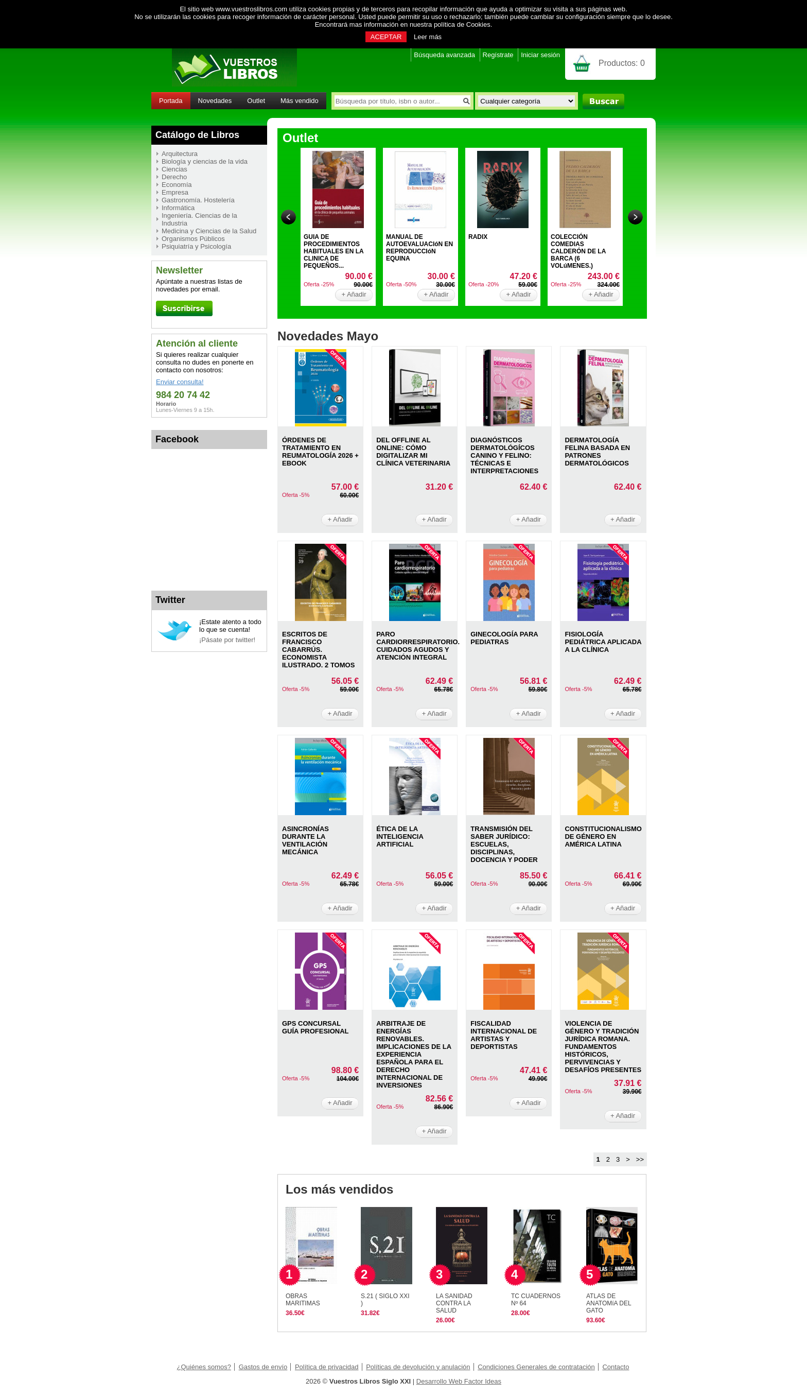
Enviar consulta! (180, 382)
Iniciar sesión (540, 55)
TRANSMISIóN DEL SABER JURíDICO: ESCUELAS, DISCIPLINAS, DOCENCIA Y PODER (504, 844)
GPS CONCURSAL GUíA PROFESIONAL (315, 1027)
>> (640, 1159)
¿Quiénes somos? (204, 1367)
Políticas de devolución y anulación (418, 1367)
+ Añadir (353, 294)
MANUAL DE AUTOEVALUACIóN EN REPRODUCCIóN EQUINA (419, 247)
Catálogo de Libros (197, 135)
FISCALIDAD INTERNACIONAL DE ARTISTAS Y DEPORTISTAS (503, 1035)
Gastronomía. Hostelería (198, 200)
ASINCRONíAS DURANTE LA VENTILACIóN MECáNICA (305, 840)
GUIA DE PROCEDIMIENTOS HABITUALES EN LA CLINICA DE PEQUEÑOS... (333, 251)
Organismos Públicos (193, 239)
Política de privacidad (327, 1367)
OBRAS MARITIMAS (303, 1299)
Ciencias (174, 169)
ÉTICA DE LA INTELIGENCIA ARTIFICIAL (399, 836)
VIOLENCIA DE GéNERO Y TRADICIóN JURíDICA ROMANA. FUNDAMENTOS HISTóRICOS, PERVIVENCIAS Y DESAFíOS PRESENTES (603, 1047)
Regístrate (498, 55)
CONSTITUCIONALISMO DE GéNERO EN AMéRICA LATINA (603, 836)
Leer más (428, 37)
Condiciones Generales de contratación (536, 1367)
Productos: (622, 63)
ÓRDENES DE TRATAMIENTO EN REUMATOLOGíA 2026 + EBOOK (320, 451)
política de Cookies (462, 24)
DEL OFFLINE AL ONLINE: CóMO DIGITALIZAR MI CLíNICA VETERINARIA (413, 451)
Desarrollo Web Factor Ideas (458, 1381)
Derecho (174, 177)
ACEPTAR (386, 37)
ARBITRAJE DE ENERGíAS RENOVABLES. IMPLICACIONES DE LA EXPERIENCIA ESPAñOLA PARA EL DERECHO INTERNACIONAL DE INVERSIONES (413, 1054)
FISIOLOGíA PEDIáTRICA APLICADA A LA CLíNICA (603, 641)
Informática (178, 208)
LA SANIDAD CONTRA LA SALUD (454, 1303)
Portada (171, 101)
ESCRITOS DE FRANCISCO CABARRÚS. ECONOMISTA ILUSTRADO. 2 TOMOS (318, 649)
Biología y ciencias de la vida (205, 161)
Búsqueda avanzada (444, 55)
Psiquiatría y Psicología (196, 246)
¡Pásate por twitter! (227, 640)
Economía (177, 184)
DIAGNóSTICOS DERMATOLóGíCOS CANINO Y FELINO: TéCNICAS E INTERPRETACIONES (504, 455)
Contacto (615, 1367)
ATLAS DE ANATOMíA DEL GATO (608, 1303)
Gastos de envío (263, 1367)
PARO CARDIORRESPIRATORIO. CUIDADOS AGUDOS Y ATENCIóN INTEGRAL (418, 645)
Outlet (256, 101)
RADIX (477, 236)
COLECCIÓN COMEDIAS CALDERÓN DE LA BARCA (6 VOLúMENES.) (578, 251)
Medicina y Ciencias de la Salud (209, 231)
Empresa (175, 192)
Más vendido (299, 101)
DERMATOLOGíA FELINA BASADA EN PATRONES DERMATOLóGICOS (597, 451)
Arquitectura (180, 154)
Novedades (215, 101)
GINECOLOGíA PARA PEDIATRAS (504, 638)
